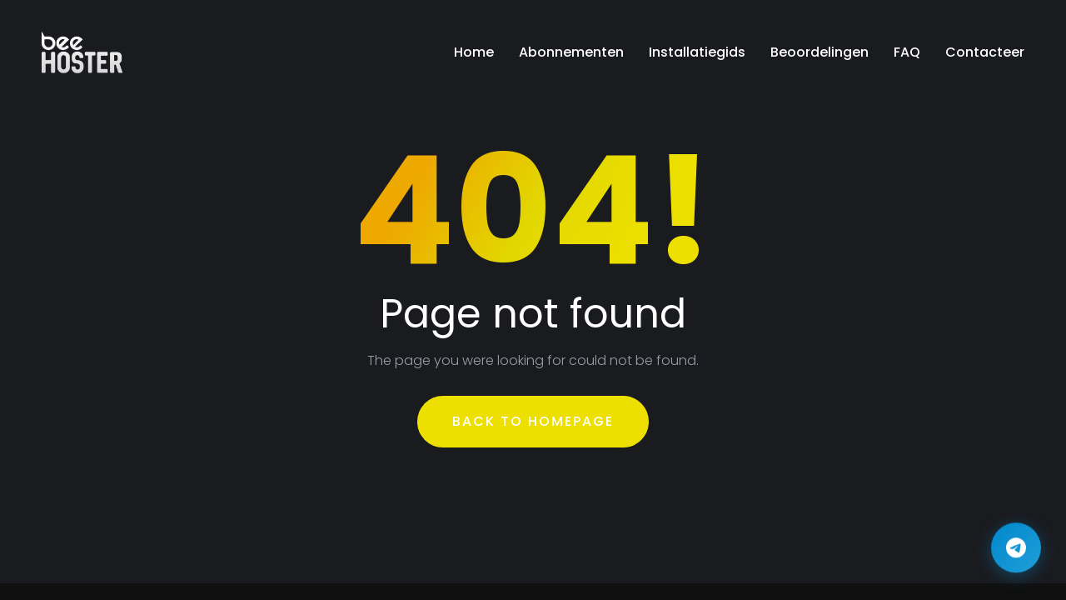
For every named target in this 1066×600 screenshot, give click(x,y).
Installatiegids (697, 52)
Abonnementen (571, 52)
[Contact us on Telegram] (1016, 549)
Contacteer (984, 52)
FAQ (907, 52)
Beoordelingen (819, 52)
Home (474, 52)
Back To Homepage (533, 421)
